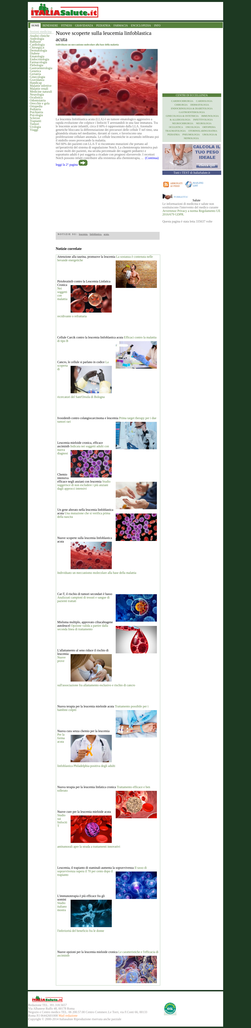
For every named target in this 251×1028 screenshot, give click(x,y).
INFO (157, 25)
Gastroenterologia (41, 68)
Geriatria (35, 74)
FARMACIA (121, 25)
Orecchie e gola (39, 103)
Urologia (35, 126)
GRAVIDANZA (84, 25)
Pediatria (35, 109)
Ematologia (37, 56)
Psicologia (36, 115)
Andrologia (37, 38)
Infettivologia (203, 119)
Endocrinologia (39, 59)
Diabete (35, 53)
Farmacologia (38, 62)
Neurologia (37, 94)
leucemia (83, 234)
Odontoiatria (38, 100)
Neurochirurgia (182, 123)
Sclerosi (35, 118)
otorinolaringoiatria (202, 130)
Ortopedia (36, 106)
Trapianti (35, 121)
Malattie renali (39, 88)
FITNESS (66, 25)
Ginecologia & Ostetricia (182, 116)
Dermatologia (38, 50)
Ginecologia (37, 77)
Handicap (36, 82)
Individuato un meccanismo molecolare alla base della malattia (96, 572)
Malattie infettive (41, 85)
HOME (35, 25)
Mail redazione (68, 1015)
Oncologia (193, 127)
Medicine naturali (41, 91)
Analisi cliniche (40, 35)
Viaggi (34, 129)
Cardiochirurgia (182, 101)
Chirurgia (181, 104)
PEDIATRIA (103, 25)
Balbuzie (35, 41)
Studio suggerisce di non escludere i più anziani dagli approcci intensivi (83, 485)
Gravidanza (37, 79)
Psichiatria (36, 112)
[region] (108, 197)
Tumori (34, 124)
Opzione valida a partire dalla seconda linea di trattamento (82, 627)
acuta (106, 234)
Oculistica (36, 97)
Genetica (35, 71)
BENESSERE (50, 25)
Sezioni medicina (41, 31)
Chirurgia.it (37, 47)
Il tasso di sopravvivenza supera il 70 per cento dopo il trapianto (102, 871)
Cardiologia (37, 44)
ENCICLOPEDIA (141, 25)
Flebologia (36, 65)
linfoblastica (95, 234)
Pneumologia (191, 134)
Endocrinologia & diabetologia (192, 108)
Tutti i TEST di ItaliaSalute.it (192, 172)
